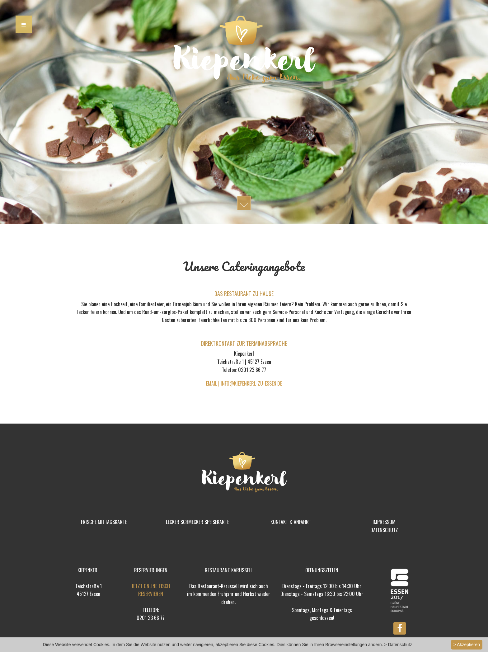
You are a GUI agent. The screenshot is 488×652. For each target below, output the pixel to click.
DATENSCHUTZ (384, 530)
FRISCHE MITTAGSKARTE (104, 522)
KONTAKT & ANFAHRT (290, 522)
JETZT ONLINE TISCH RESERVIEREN (150, 590)
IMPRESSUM (384, 522)
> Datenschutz (398, 644)
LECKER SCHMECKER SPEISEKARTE (197, 522)
